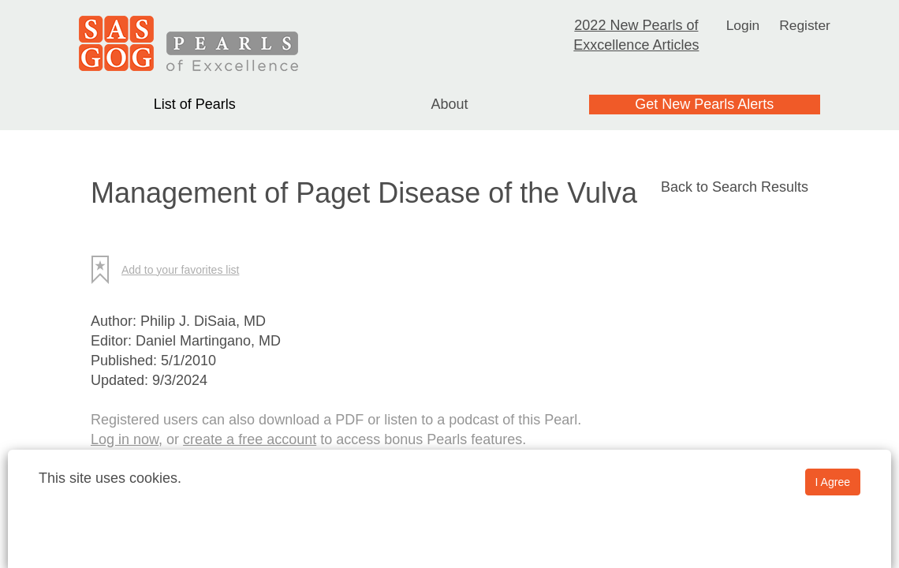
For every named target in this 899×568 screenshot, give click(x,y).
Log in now (125, 439)
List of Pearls (195, 104)
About (449, 104)
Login (742, 25)
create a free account (249, 439)
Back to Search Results (734, 187)
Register (805, 25)
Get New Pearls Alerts (704, 104)
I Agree (832, 482)
